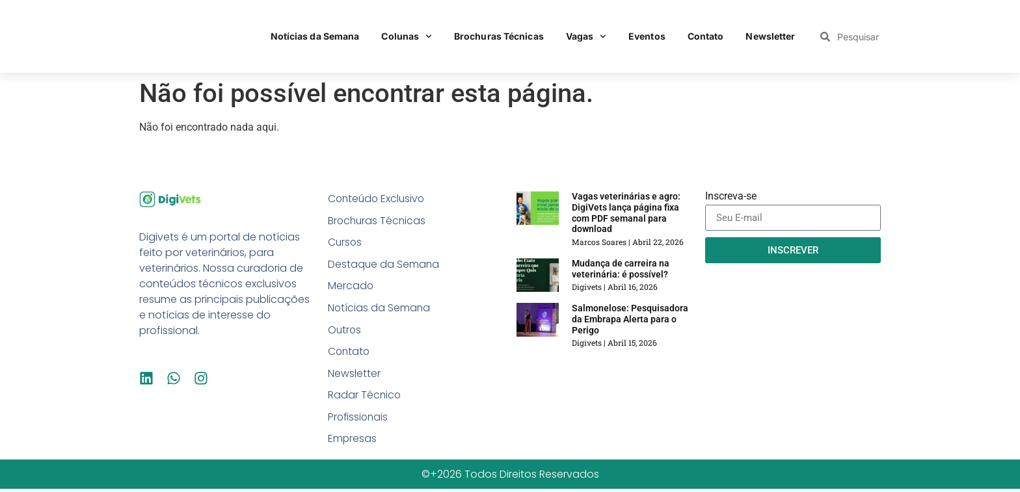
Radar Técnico (365, 397)
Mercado (351, 286)
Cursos (345, 242)
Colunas (406, 36)
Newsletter (770, 36)
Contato (706, 36)
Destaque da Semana (384, 264)
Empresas (352, 441)
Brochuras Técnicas (499, 36)
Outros (345, 331)
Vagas (586, 36)
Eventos (646, 36)
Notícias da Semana (315, 36)
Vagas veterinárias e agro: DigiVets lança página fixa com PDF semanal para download (626, 212)
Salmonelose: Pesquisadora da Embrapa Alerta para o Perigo (630, 319)
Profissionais (359, 419)
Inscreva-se (731, 196)
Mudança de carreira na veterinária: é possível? (620, 268)
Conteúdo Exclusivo (378, 198)
